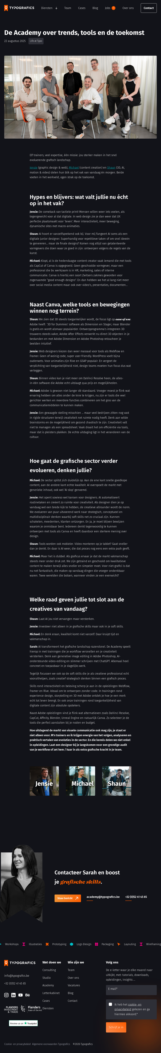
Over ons (128, 8)
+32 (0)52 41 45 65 (15, 983)
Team (67, 8)
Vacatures (74, 985)
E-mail (112, 989)
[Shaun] (116, 781)
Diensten (47, 8)
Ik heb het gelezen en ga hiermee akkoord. (132, 1009)
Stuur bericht (64, 898)
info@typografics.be (16, 975)
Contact (149, 8)
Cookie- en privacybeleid (17, 1044)
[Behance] (27, 995)
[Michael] (80, 781)
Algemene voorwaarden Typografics (51, 1044)
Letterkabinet (51, 993)
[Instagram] (6, 995)
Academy (48, 985)
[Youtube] (20, 995)
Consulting (49, 970)
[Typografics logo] (19, 8)
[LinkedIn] (13, 995)
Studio (46, 978)
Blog (95, 8)
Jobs (110, 8)
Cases (81, 8)
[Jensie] (44, 781)
